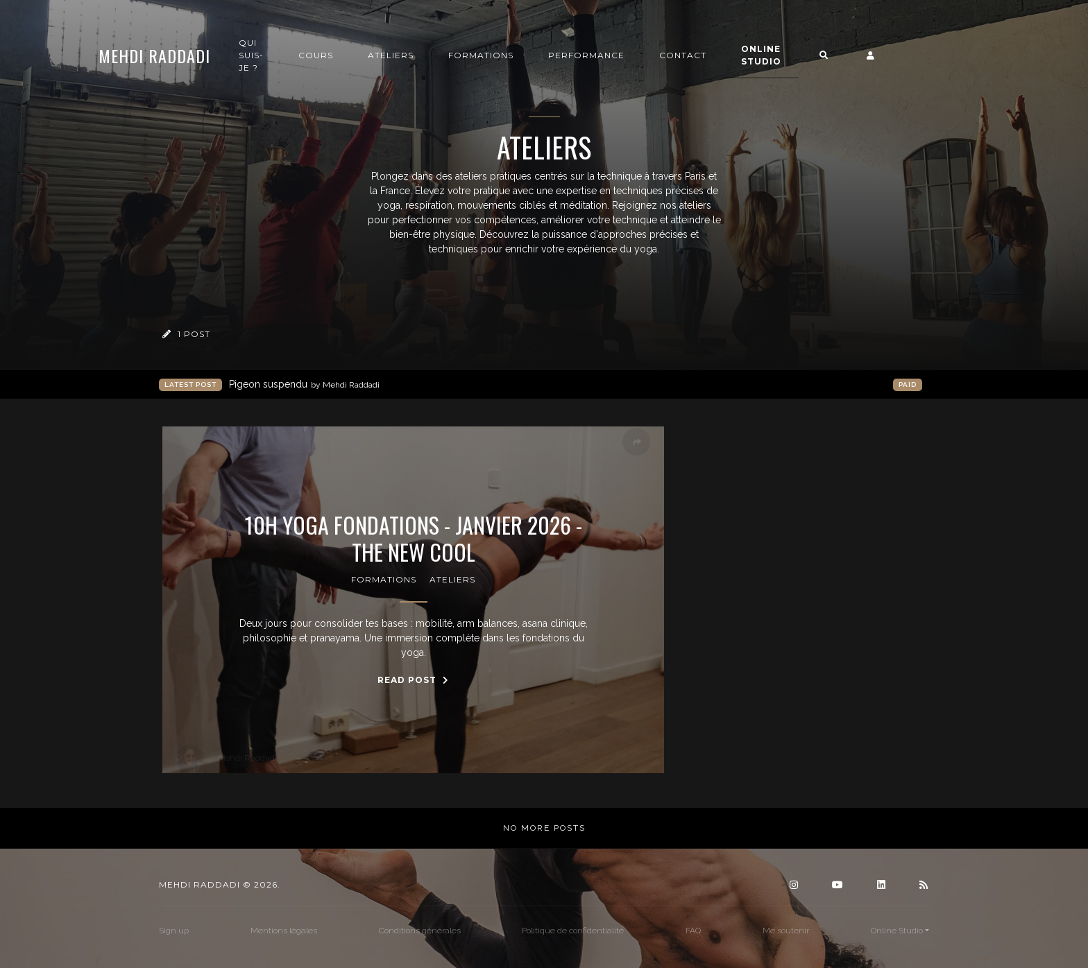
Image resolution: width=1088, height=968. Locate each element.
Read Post (413, 680)
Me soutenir (786, 930)
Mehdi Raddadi (218, 56)
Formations (544, 56)
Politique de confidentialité (573, 930)
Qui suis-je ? (315, 56)
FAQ (693, 930)
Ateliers (454, 56)
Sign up (174, 930)
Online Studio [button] (825, 56)
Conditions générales (420, 930)
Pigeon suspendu (304, 384)
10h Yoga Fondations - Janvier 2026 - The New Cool (413, 538)
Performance (650, 56)
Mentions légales (283, 930)
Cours (379, 56)
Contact (746, 56)
